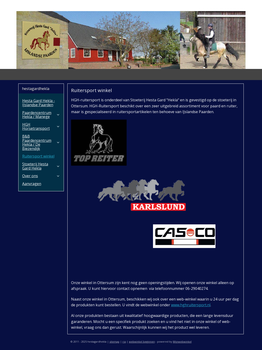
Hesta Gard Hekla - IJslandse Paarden (38, 102)
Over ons (41, 175)
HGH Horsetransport (41, 126)
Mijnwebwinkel (182, 341)
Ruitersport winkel (38, 156)
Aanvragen (31, 183)
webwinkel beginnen (142, 341)
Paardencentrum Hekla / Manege (41, 114)
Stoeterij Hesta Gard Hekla (41, 166)
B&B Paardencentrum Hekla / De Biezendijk (41, 142)
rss (124, 341)
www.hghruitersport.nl (190, 304)
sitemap (114, 341)
